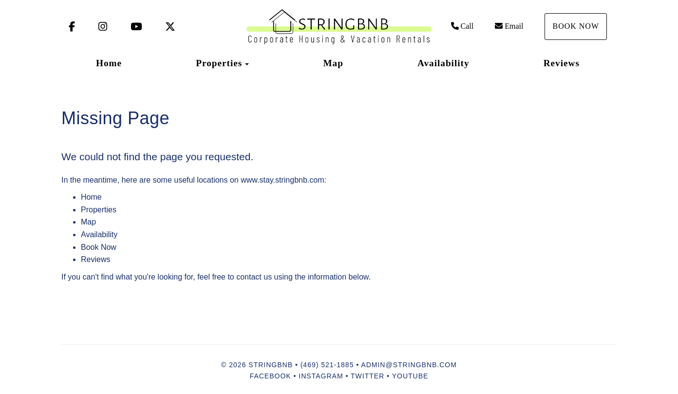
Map (333, 63)
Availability (443, 63)
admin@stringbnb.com (409, 365)
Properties (219, 63)
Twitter (367, 376)
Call (462, 26)
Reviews (562, 63)
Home (109, 63)
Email (509, 26)
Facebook (270, 376)
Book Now (575, 26)
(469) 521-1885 (327, 365)
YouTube (410, 376)
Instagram (321, 376)
